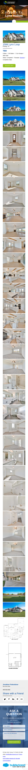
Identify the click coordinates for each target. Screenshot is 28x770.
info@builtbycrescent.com (12, 754)
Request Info (9, 65)
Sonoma (22, 57)
